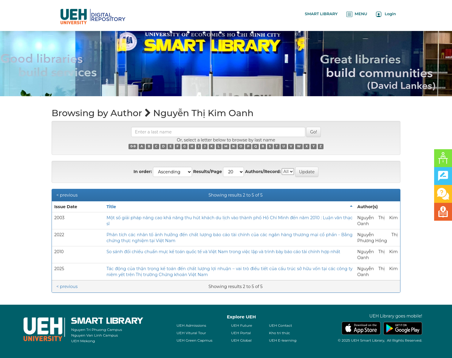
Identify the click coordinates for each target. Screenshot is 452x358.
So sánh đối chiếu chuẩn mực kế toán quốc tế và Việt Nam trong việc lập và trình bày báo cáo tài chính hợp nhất (223, 251)
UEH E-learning (283, 340)
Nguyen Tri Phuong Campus (96, 329)
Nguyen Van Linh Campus (94, 335)
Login (386, 14)
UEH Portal (241, 333)
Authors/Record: (263, 171)
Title (111, 206)
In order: (143, 171)
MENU (356, 14)
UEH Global (241, 340)
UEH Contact (280, 325)
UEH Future (241, 325)
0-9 (133, 146)
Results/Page (207, 171)
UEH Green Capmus (194, 340)
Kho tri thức (279, 333)
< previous (67, 195)
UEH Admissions (191, 325)
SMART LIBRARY (321, 13)
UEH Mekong (83, 341)
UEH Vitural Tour (191, 333)
